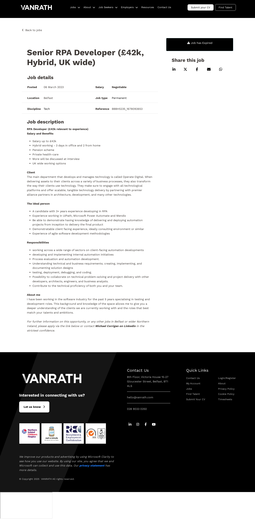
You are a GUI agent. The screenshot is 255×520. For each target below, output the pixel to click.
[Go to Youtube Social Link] (153, 425)
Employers (127, 7)
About (87, 7)
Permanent (119, 98)
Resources (147, 7)
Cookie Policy (226, 394)
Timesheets (225, 399)
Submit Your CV (195, 399)
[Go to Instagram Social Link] (138, 425)
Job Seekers (106, 7)
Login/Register (227, 378)
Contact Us (164, 7)
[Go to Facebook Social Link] (146, 425)
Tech (47, 108)
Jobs (73, 7)
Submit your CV (200, 7)
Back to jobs (33, 30)
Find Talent (225, 7)
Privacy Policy (226, 388)
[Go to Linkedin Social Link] (130, 425)
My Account (193, 383)
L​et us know (32, 406)
